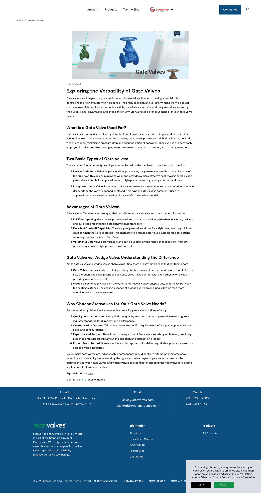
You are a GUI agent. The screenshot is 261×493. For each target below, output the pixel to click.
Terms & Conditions (182, 481)
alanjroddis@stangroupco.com (138, 406)
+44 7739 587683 (198, 404)
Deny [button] (201, 484)
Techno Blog (131, 9)
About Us (135, 433)
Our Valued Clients (141, 439)
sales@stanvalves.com (138, 400)
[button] (93, 10)
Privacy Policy (133, 481)
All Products (210, 433)
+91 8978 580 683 (198, 398)
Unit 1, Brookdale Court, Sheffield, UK (66, 404)
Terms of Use (156, 481)
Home (20, 20)
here (90, 373)
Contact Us (230, 9)
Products (111, 9)
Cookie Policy (221, 477)
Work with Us (137, 445)
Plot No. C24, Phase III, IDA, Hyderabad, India (66, 398)
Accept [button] (224, 484)
